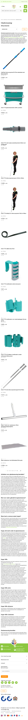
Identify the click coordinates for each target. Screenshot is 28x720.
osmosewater (20, 37)
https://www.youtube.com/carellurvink (13, 682)
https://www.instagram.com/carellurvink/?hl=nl (9, 682)
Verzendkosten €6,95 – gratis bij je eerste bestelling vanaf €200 (20, 649)
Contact (3, 690)
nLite (4, 564)
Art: (3, 75)
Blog (16, 682)
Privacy (2, 712)
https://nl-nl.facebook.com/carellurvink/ (5, 682)
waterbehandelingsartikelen (11, 527)
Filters (24, 29)
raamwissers (7, 37)
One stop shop (6, 646)
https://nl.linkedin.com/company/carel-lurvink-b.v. (2, 682)
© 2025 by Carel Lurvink (10, 712)
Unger (21, 36)
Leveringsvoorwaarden (5, 711)
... (18, 470)
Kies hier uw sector (7, 1)
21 (20, 470)
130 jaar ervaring (19, 646)
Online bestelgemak (7, 649)
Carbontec (13, 564)
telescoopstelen (13, 37)
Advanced (8, 564)
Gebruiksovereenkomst (16, 711)
